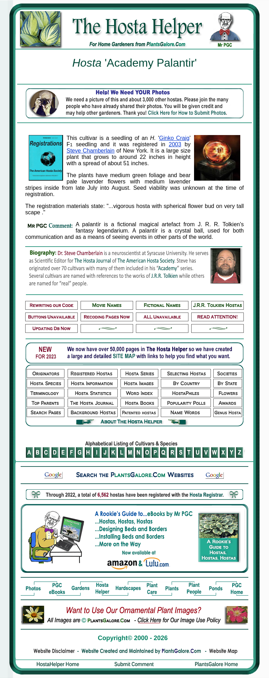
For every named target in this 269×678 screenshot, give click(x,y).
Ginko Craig (174, 138)
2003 (175, 144)
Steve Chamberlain (91, 151)
